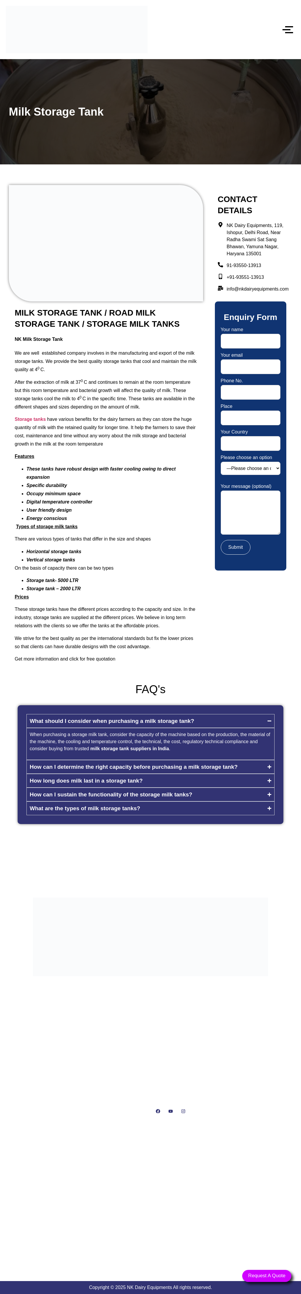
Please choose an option (250, 465)
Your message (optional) (250, 510)
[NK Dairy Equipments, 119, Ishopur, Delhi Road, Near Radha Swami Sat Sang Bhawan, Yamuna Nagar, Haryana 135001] (150, 1206)
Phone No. (250, 386)
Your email (250, 361)
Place (250, 412)
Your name (250, 335)
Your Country (250, 438)
